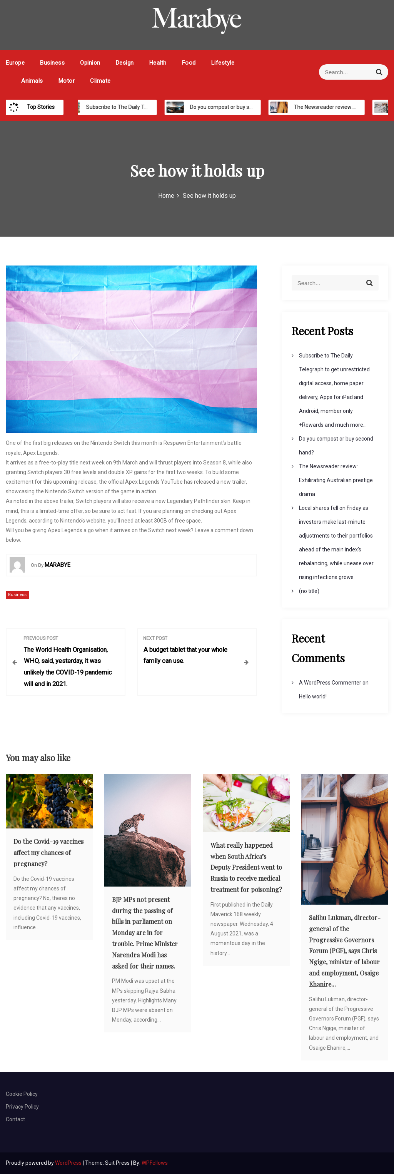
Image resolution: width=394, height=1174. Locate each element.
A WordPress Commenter (330, 683)
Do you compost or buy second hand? (227, 107)
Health (158, 62)
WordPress (69, 1163)
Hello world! (313, 696)
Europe (15, 62)
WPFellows (155, 1163)
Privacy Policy (22, 1107)
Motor (66, 80)
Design (125, 62)
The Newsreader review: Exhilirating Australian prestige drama (336, 480)
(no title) (309, 591)
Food (189, 62)
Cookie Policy (22, 1094)
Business (52, 62)
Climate (100, 80)
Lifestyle (223, 62)
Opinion (90, 62)
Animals (32, 80)
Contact (15, 1119)
